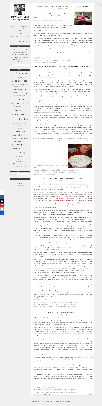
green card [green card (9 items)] (15, 117)
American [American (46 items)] (23, 73)
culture (39, 59)
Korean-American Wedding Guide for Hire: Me (62, 179)
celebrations (40, 165)
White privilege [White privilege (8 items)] (20, 161)
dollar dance (65, 302)
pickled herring (44, 393)
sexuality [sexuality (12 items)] (13, 152)
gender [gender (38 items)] (24, 114)
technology (45, 59)
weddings (36, 308)
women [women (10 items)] (25, 163)
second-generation (51, 172)
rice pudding (41, 172)
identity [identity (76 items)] (23, 119)
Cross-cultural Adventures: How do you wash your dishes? (62, 7)
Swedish (50, 393)
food (74, 165)
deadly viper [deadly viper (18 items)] (15, 103)
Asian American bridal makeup (44, 301)
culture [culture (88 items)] (20, 99)
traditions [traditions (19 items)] (19, 156)
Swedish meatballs (38, 174)
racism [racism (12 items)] (20, 148)
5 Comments (36, 386)
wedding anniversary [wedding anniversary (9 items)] (20, 159)
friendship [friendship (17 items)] (16, 114)
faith (67, 165)
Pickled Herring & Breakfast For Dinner (63, 312)
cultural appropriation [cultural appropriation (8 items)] (20, 95)
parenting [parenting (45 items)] (17, 144)
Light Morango (53, 402)
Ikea (50, 171)
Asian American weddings (59, 301)
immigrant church (56, 171)
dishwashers (69, 60)
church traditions (53, 169)
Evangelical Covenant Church (48, 391)
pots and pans (53, 62)
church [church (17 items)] (14, 93)
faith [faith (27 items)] (24, 107)
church (47, 165)
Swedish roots (57, 393)
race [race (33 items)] (15, 148)
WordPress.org (20, 186)
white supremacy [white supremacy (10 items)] (17, 163)
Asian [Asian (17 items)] (20, 77)
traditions (52, 59)
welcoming (53, 174)
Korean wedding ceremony (40, 306)
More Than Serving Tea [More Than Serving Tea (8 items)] (19, 141)
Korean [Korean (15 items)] (20, 128)
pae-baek (50, 306)
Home (20, 30)
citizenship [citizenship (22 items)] (23, 93)
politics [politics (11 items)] (25, 144)
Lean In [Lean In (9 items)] (25, 134)
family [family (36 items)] (18, 110)
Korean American (70, 171)
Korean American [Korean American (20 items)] (20, 131)
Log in (19, 181)
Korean (64, 171)
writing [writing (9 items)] (24, 166)
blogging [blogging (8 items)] (16, 86)
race (34, 167)
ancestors (43, 389)
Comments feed (20, 185)
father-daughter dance (43, 304)
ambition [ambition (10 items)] (14, 72)
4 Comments (36, 297)
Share (90, 62)
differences (43, 171)
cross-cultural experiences (52, 60)
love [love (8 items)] (19, 138)
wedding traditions (72, 306)
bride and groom (70, 301)
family (70, 165)
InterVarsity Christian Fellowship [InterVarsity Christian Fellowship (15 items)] (20, 124)
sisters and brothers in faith (63, 172)
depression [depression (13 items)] (25, 103)
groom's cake (53, 304)
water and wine (41, 394)
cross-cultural (40, 60)
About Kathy (20, 33)
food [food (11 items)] (23, 110)
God (47, 171)
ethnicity (62, 165)
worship (48, 394)
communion (54, 389)
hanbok (59, 304)
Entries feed (20, 183)
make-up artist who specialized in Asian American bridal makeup (72, 200)
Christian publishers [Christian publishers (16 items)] (20, 89)
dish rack (62, 60)
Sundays (74, 172)
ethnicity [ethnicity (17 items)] (17, 107)
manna (74, 391)
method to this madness (42, 62)
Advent (38, 389)
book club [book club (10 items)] (22, 86)
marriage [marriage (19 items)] (24, 138)
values (35, 394)
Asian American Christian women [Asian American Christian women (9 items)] (19, 84)
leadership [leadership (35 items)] (17, 135)
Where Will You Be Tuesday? (20, 52)
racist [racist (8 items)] (25, 147)
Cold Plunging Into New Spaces (20, 57)
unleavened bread (72, 393)
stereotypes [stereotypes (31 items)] (23, 152)
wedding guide (63, 306)
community (52, 165)
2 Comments (36, 57)
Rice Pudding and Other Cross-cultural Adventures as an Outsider (62, 67)
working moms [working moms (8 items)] (17, 166)
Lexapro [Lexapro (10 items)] (14, 138)
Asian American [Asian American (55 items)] (19, 80)
